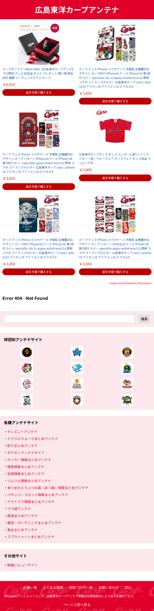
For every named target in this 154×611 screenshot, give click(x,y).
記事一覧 (30, 587)
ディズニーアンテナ (22, 431)
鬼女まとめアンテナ (22, 529)
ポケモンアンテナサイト (25, 452)
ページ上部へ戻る (77, 604)
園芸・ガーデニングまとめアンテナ (34, 522)
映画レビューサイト (22, 564)
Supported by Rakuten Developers (130, 283)
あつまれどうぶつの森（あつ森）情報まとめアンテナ (47, 487)
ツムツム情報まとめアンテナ (29, 480)
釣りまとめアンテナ (22, 445)
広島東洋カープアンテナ (77, 9)
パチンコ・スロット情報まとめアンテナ (37, 494)
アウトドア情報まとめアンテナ (30, 501)
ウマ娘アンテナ (19, 508)
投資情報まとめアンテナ (25, 473)
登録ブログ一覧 (80, 587)
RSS (127, 587)
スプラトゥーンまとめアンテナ (30, 536)
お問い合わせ (108, 587)
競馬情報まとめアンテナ (25, 466)
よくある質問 (53, 587)
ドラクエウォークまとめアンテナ (32, 438)
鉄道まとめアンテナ (22, 515)
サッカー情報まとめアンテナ (29, 459)
